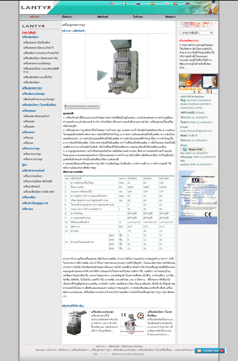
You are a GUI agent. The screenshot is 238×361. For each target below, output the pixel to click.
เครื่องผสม (28, 121)
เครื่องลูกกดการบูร (100, 349)
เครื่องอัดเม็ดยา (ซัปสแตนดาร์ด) (40, 58)
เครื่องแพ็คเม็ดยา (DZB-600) (38, 191)
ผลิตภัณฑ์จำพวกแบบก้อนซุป (38, 99)
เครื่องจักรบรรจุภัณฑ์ (33, 170)
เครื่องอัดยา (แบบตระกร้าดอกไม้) (41, 52)
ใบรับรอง (138, 16)
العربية (179, 3)
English (116, 3)
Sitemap (39, 349)
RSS (95, 354)
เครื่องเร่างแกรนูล (32, 159)
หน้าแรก (34, 16)
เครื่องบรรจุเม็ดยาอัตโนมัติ (37, 181)
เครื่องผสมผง (29, 110)
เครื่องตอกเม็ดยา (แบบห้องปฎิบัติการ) (41, 70)
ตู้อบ (24, 164)
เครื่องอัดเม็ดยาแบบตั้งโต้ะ (37, 77)
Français (129, 3)
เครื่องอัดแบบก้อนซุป (33, 93)
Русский (143, 3)
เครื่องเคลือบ (29, 197)
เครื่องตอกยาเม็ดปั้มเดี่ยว (36, 42)
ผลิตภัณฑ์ (102, 16)
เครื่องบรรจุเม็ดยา (33, 176)
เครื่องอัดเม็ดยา (30, 37)
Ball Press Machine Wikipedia (128, 354)
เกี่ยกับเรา (67, 16)
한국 (169, 3)
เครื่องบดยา (28, 132)
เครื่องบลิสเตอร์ (31, 186)
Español (157, 3)
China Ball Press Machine (189, 349)
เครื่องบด (28, 137)
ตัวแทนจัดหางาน (189, 40)
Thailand (192, 3)
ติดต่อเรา (171, 16)
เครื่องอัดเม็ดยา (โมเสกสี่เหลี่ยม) (39, 104)
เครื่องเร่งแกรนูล (30, 148)
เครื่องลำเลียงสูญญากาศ (35, 203)
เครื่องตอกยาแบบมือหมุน (37, 63)
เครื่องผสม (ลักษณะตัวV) (36, 116)
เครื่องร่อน (27, 209)
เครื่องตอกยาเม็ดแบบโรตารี (38, 47)
